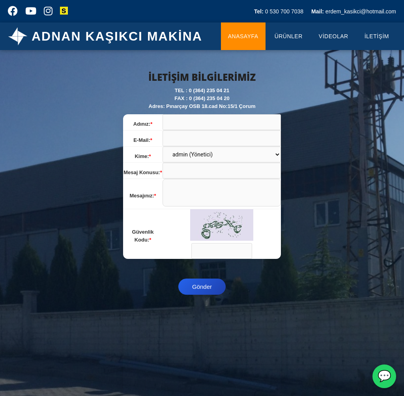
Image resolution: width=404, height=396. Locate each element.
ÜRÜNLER (289, 36)
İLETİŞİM (377, 36)
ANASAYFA (243, 36)
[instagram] (48, 12)
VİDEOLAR (333, 36)
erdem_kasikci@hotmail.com (353, 11)
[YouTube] (30, 12)
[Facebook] (13, 12)
